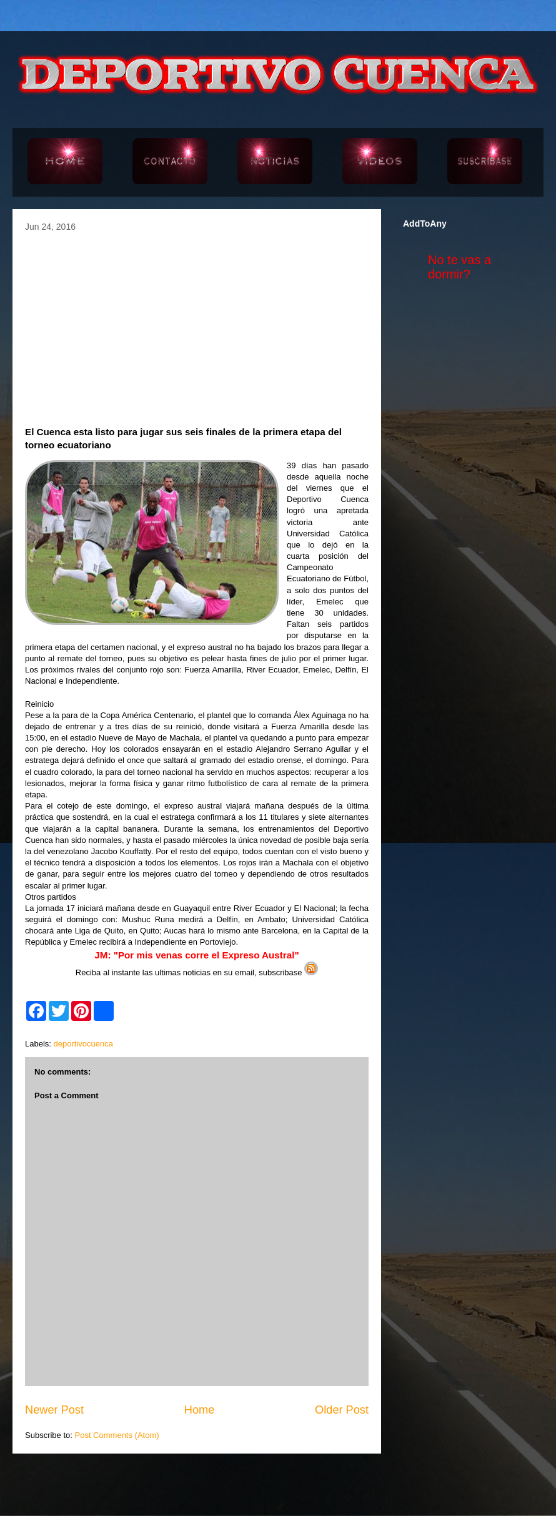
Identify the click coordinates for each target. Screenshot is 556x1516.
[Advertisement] (197, 325)
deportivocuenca (83, 1043)
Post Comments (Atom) (117, 1435)
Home (199, 1410)
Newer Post (54, 1410)
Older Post (342, 1410)
